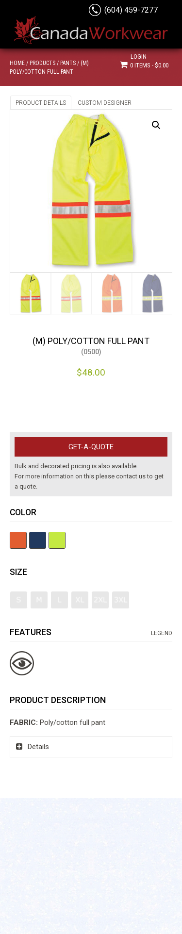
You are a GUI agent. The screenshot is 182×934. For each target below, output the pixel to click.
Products (42, 63)
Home (17, 63)
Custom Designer (105, 102)
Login (139, 56)
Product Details (41, 102)
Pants (68, 63)
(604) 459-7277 (131, 10)
